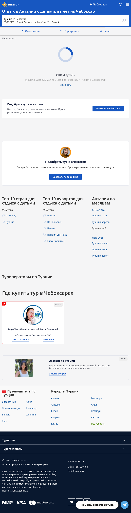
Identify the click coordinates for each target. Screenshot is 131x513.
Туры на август (100, 255)
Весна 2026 (98, 210)
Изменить (65, 84)
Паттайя (51, 215)
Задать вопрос (57, 373)
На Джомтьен (54, 222)
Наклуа (51, 228)
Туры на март (99, 215)
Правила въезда (11, 408)
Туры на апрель (101, 222)
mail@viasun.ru (76, 471)
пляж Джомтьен (56, 241)
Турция (10, 222)
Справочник (9, 401)
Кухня (29, 401)
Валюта (6, 414)
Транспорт (31, 408)
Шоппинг (31, 414)
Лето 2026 (97, 237)
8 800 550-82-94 (76, 461)
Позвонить (48, 339)
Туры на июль (99, 249)
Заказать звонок (20, 339)
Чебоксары (100, 4)
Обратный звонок (78, 466)
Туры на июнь (100, 243)
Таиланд (11, 215)
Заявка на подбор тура (108, 108)
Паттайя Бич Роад (57, 234)
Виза (4, 421)
